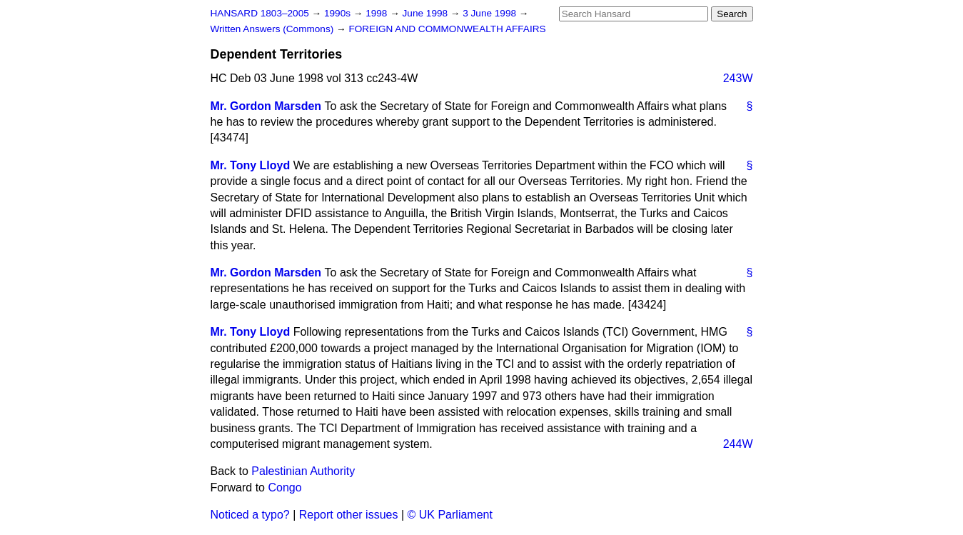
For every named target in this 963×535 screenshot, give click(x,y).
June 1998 (426, 13)
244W (738, 444)
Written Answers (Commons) (274, 29)
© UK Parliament (450, 515)
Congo (284, 487)
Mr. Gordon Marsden (266, 106)
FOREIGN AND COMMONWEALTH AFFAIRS (446, 29)
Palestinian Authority (303, 471)
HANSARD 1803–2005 (260, 13)
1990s (338, 13)
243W (738, 78)
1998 (377, 13)
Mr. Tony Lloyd (251, 165)
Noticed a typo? (250, 515)
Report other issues (348, 515)
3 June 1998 (491, 13)
